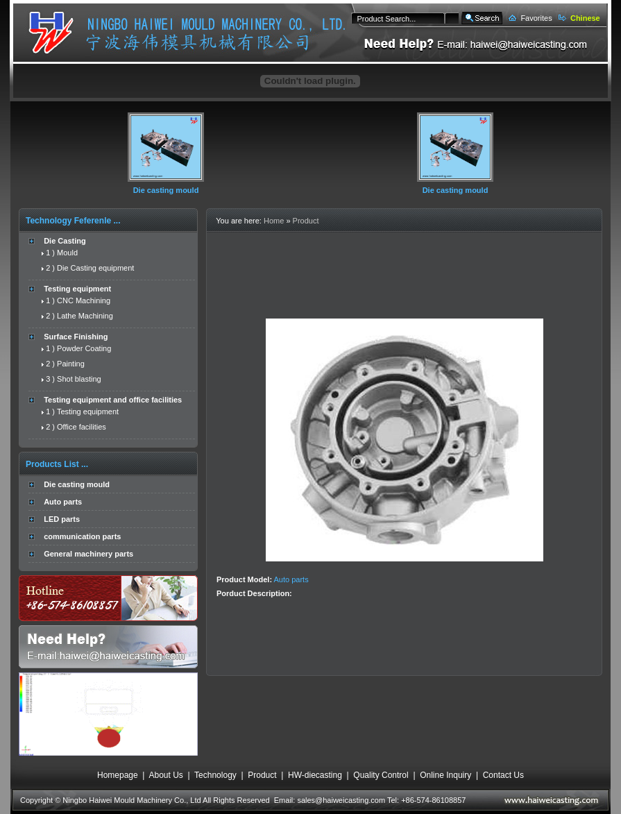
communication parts (82, 536)
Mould (67, 252)
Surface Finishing (76, 336)
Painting (71, 363)
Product (306, 221)
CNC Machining (83, 300)
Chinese (585, 18)
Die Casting (65, 241)
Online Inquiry (445, 775)
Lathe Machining (85, 316)
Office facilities (81, 427)
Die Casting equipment (95, 268)
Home (274, 221)
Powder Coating (84, 348)
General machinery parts (88, 554)
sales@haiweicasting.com (341, 800)
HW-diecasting (315, 775)
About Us (165, 775)
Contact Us (503, 775)
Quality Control (380, 775)
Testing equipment (77, 289)
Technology (215, 775)
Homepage (117, 775)
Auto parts (63, 502)
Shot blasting (79, 379)
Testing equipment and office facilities (113, 400)
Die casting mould (166, 190)
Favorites (536, 18)
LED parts (62, 519)
